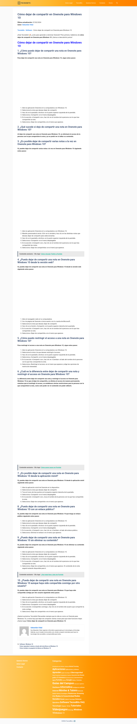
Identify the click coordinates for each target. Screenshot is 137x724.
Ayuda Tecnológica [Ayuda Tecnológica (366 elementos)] (65, 672)
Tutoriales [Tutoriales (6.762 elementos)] (76, 705)
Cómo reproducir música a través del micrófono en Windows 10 (39, 646)
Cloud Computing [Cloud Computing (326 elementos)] (56, 675)
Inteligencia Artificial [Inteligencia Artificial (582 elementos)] (78, 687)
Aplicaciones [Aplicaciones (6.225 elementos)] (58, 669)
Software (29, 30)
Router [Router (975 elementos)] (62, 699)
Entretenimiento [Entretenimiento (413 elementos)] (70, 677)
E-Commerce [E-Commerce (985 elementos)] (61, 677)
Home (111, 3)
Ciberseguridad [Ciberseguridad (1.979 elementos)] (77, 672)
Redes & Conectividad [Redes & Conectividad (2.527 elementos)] (65, 696)
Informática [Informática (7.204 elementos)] (66, 687)
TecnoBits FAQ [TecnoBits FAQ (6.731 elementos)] (77, 702)
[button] (117, 3)
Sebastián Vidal (27, 25)
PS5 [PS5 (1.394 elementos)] (53, 696)
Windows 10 (29, 644)
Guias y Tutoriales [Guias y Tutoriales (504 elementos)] (77, 680)
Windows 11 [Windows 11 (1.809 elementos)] (60, 713)
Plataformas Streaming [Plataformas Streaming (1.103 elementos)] (76, 693)
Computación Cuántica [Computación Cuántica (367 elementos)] (65, 675)
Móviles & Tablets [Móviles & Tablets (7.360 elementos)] (68, 690)
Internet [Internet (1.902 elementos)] (55, 691)
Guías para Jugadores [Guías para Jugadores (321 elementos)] (79, 683)
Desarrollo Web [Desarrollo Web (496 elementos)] (76, 675)
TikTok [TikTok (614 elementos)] (68, 706)
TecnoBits (79, 3)
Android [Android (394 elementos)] (67, 666)
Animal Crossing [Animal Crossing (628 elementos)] (74, 666)
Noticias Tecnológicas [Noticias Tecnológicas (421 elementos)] (62, 693)
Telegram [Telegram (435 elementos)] (63, 706)
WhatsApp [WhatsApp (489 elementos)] (70, 710)
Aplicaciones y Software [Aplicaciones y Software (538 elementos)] (72, 669)
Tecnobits (21, 30)
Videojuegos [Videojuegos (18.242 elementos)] (60, 709)
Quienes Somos (91, 3)
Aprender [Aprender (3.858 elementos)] (56, 672)
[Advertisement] (51, 74)
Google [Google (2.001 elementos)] (69, 680)
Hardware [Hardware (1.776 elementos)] (56, 687)
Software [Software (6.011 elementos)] (64, 702)
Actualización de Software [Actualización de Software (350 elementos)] (58, 666)
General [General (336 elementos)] (64, 680)
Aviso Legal (68, 3)
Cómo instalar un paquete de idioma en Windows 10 (35, 648)
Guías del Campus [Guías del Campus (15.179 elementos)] (63, 683)
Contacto (102, 3)
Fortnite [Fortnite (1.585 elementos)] (59, 680)
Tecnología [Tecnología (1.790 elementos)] (56, 706)
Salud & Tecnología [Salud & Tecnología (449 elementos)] (70, 699)
